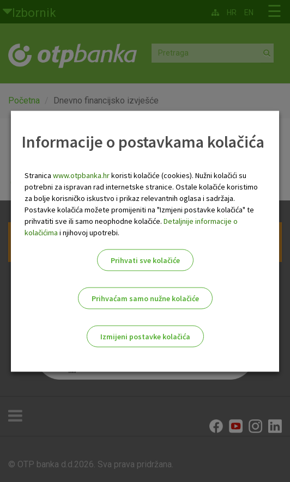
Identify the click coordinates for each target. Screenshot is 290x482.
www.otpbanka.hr (81, 175)
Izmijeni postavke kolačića (145, 336)
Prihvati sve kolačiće (145, 260)
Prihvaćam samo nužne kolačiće (145, 298)
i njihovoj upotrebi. (88, 232)
